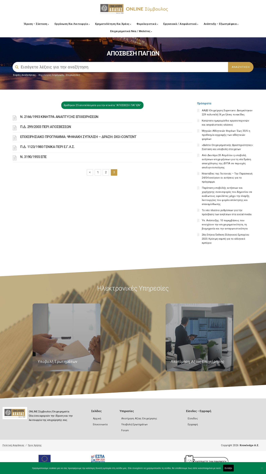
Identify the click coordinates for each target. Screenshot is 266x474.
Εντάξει (228, 468)
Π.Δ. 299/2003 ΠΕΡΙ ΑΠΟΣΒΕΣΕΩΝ (45, 127)
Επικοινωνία (100, 424)
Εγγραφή (193, 424)
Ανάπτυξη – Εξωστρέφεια (221, 23)
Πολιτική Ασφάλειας (13, 445)
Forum (125, 430)
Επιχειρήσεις (73, 75)
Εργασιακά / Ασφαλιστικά (180, 23)
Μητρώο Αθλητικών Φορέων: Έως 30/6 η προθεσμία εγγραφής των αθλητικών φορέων (226, 135)
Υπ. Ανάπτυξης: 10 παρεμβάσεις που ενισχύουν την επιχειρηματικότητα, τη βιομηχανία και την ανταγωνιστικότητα (225, 224)
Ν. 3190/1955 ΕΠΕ (33, 157)
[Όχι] (261, 469)
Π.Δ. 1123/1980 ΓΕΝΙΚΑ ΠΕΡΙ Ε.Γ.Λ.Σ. (47, 147)
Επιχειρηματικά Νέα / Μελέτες (131, 31)
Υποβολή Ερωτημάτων (134, 424)
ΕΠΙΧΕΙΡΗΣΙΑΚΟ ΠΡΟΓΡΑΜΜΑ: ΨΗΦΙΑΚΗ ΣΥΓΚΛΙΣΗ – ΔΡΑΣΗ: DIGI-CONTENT (78, 137)
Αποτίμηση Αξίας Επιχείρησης (139, 418)
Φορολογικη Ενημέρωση (51, 75)
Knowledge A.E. (249, 445)
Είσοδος (193, 418)
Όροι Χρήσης (35, 445)
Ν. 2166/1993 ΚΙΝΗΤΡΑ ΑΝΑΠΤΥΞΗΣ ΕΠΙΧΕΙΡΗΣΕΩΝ (59, 117)
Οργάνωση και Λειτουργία (72, 23)
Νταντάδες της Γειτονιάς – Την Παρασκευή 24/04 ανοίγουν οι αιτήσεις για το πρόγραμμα (227, 177)
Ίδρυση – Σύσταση (36, 23)
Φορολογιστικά (147, 23)
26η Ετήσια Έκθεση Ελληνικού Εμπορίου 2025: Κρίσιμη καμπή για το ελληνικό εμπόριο (225, 238)
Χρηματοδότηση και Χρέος (113, 23)
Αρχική (97, 418)
